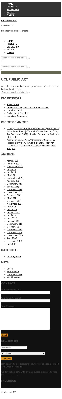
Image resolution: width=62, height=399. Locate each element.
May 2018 (12, 198)
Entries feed (13, 271)
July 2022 (11, 172)
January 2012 (13, 220)
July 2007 (11, 243)
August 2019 (13, 186)
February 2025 (14, 163)
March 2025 (13, 160)
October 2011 (14, 226)
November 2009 (15, 235)
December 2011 (14, 223)
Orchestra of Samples (17, 113)
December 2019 (14, 183)
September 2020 (15, 178)
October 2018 (14, 195)
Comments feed (14, 274)
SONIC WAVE (13, 104)
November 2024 (15, 166)
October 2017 (14, 200)
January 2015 (13, 212)
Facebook (11, 391)
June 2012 (12, 218)
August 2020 (13, 180)
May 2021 (12, 175)
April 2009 (12, 238)
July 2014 (11, 215)
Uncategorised (14, 256)
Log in (10, 268)
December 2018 (14, 189)
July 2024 (11, 169)
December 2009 (14, 232)
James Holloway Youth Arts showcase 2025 (28, 107)
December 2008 (14, 241)
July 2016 (11, 206)
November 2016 (15, 203)
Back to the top (9, 20)
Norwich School (14, 110)
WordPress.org (14, 277)
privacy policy (11, 379)
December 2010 (14, 229)
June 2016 (12, 209)
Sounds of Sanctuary (17, 115)
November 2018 (15, 192)
